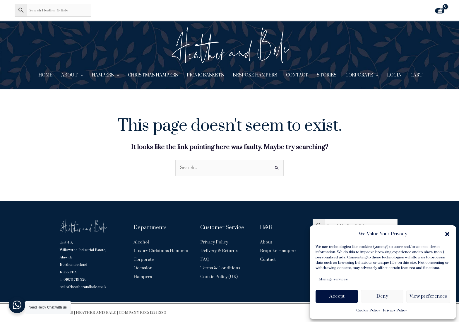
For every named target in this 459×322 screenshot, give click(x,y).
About (266, 242)
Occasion (143, 277)
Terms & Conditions (220, 268)
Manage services (333, 279)
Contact (268, 259)
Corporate (143, 268)
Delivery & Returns (219, 251)
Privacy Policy (395, 310)
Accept (337, 296)
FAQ (204, 259)
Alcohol (141, 242)
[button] (447, 234)
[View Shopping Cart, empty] (439, 10)
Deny (382, 296)
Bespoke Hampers (278, 251)
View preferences (428, 296)
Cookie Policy (368, 310)
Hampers (142, 285)
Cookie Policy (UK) (219, 277)
